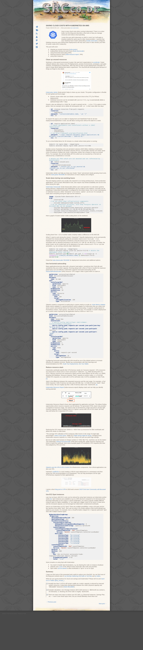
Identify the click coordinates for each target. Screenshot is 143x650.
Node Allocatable (69, 620)
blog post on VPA (60, 514)
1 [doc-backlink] (47, 617)
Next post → (102, 637)
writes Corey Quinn (60, 460)
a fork (60, 600)
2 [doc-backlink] (47, 623)
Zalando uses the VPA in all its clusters (58, 492)
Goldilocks (56, 497)
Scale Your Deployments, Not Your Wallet (75, 389)
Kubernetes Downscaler (53, 194)
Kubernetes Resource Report (55, 412)
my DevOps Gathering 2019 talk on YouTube (78, 610)
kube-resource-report (72, 54)
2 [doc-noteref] (96, 409)
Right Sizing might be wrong (82, 460)
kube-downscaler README (61, 272)
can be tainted (62, 602)
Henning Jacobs (13, 647)
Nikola (24, 647)
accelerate (96, 62)
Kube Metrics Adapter (98, 321)
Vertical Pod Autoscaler (63, 466)
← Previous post (51, 635)
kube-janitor (73, 49)
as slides (97, 610)
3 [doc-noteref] (51, 524)
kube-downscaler (78, 51)
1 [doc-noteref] (47, 404)
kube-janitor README (58, 181)
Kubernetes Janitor (52, 92)
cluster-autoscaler (91, 41)
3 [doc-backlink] (47, 628)
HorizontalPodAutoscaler (53, 283)
